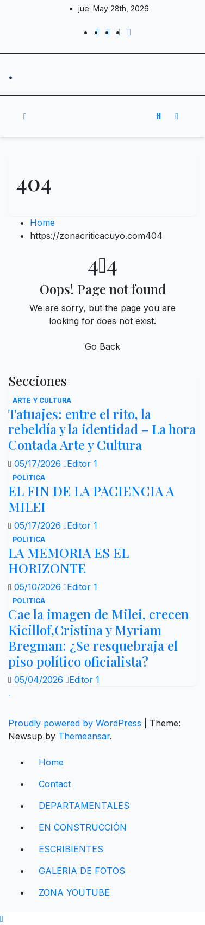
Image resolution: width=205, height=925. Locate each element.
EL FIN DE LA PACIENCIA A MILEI (91, 498)
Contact (55, 783)
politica (29, 477)
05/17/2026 (39, 463)
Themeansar (84, 736)
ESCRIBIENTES (71, 849)
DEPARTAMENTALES (84, 805)
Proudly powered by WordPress (76, 723)
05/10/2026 (39, 586)
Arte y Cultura (42, 400)
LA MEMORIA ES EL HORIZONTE (68, 560)
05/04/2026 (40, 679)
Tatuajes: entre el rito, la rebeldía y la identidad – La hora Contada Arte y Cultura (102, 429)
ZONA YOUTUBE (74, 892)
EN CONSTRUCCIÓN (83, 827)
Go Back (102, 346)
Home (42, 222)
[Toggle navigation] (95, 116)
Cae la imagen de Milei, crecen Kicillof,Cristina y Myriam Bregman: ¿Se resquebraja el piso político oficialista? (98, 637)
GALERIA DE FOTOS (82, 870)
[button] (158, 116)
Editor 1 (80, 463)
